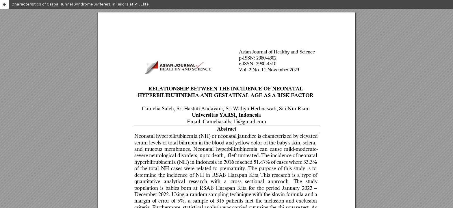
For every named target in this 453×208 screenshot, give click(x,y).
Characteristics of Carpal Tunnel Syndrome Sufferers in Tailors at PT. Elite (80, 4)
